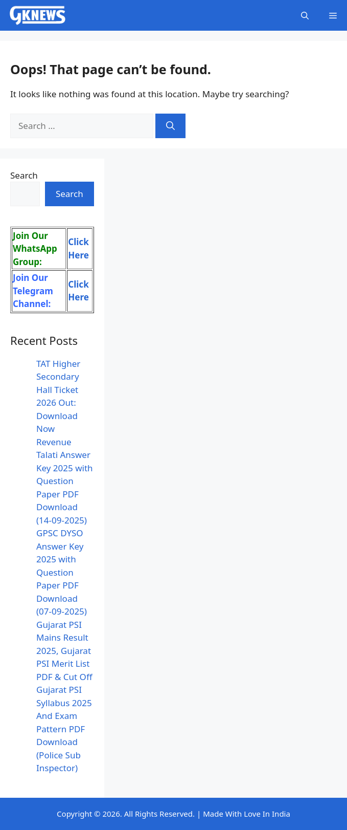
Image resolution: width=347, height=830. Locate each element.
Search (24, 175)
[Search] (170, 126)
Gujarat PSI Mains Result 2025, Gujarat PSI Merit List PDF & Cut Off (64, 651)
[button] (305, 15)
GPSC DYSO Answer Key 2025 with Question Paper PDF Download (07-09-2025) (61, 572)
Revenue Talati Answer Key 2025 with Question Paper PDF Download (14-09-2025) (64, 481)
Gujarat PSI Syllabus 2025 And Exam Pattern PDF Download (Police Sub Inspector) (64, 729)
